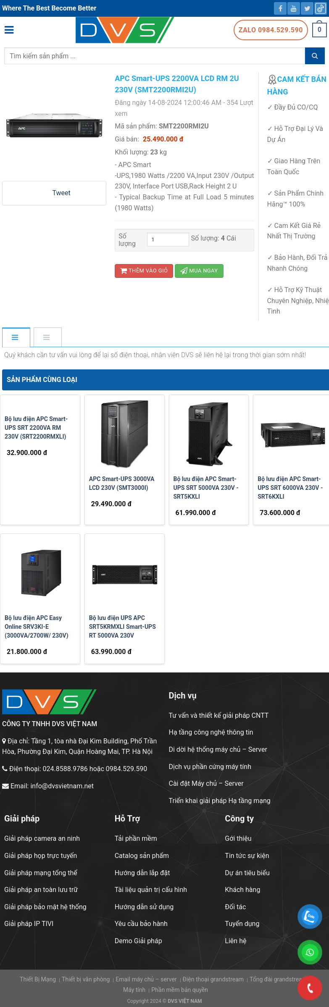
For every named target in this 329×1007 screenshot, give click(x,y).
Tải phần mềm (136, 838)
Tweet (61, 193)
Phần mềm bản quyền (179, 989)
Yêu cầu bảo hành (141, 924)
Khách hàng (242, 890)
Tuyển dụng (242, 924)
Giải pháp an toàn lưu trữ (41, 890)
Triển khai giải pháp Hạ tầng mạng (220, 801)
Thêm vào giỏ (144, 270)
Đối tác (235, 907)
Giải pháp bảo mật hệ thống (45, 907)
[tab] (16, 338)
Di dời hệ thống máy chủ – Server (218, 749)
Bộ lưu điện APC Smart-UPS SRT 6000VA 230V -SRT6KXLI (290, 488)
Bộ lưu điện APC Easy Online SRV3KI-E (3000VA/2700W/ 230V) (36, 627)
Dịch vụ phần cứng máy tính (210, 767)
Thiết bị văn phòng (86, 979)
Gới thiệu (238, 838)
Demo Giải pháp (138, 941)
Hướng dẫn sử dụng (144, 907)
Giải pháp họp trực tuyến (40, 856)
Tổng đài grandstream (278, 979)
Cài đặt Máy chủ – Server (206, 783)
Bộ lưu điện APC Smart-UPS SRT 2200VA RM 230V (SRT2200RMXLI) (36, 428)
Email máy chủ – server (146, 979)
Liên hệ (235, 941)
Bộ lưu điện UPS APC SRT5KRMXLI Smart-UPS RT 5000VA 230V (122, 627)
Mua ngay (199, 270)
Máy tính (134, 989)
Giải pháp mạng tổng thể (40, 873)
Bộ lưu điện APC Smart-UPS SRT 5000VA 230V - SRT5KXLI (206, 488)
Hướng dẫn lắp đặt (142, 873)
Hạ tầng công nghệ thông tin (211, 732)
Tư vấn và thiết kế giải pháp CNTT (219, 715)
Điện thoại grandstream (213, 979)
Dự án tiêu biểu (247, 873)
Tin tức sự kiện (247, 856)
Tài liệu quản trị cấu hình (151, 890)
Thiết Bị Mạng (38, 979)
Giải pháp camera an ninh (42, 838)
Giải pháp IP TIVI (28, 924)
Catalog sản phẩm (142, 856)
